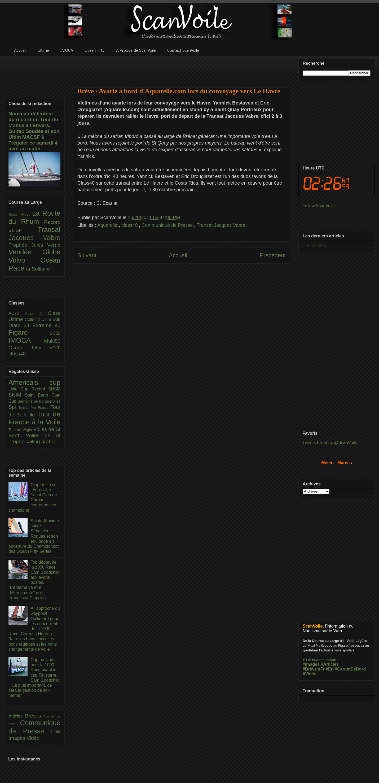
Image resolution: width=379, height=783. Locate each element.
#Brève (310, 669)
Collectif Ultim (38, 319)
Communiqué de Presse (168, 225)
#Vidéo (309, 674)
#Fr (321, 669)
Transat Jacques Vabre (221, 225)
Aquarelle (108, 225)
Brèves (34, 716)
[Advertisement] (181, 323)
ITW (55, 731)
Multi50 (52, 341)
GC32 (54, 333)
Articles (16, 716)
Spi (13, 407)
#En (329, 669)
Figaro (28, 332)
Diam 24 (20, 325)
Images (17, 738)
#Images (311, 664)
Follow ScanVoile (318, 205)
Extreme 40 (46, 325)
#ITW (307, 660)
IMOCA (26, 340)
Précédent (273, 255)
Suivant (86, 255)
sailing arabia (40, 441)
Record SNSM (46, 389)
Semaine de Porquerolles (38, 401)
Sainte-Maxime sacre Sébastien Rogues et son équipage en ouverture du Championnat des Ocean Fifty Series (33, 536)
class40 (130, 225)
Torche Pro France (34, 408)
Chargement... (316, 245)
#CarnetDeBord (350, 669)
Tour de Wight (20, 430)
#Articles (330, 664)
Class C (36, 314)
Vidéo (33, 738)
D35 (56, 319)
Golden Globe (20, 214)
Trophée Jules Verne (34, 245)
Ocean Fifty (29, 347)
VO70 (55, 348)
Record (52, 222)
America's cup (34, 382)
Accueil (178, 255)
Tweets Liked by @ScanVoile (329, 442)
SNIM (16, 395)
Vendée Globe (34, 252)
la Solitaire (38, 269)
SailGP (23, 230)
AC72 (16, 313)
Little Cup (20, 389)
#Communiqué (324, 660)
